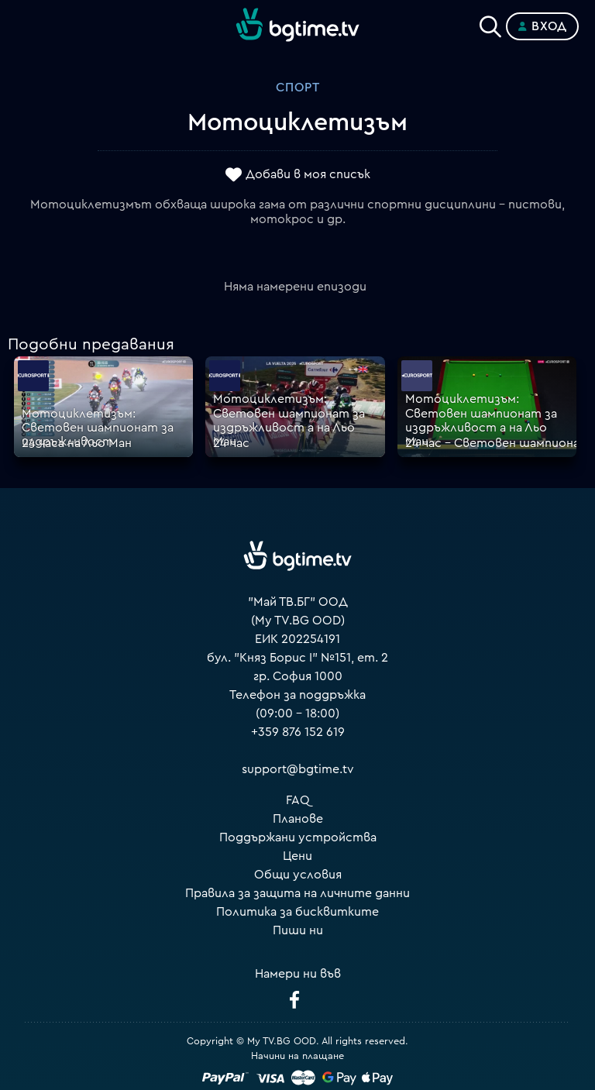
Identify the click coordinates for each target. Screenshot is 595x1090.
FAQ (298, 800)
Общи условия (298, 874)
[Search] (490, 23)
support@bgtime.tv (298, 769)
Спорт (298, 87)
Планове (298, 819)
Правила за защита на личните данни (297, 893)
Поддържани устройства (298, 837)
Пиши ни (298, 930)
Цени (297, 856)
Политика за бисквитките (297, 912)
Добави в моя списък (308, 174)
